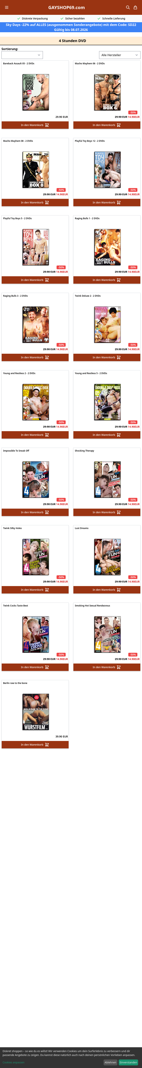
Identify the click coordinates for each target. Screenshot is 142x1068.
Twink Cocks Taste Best (15, 605)
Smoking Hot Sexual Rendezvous (92, 605)
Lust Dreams (81, 528)
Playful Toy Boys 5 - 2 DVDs (17, 218)
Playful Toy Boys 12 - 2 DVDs (90, 141)
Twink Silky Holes (12, 528)
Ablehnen (110, 1062)
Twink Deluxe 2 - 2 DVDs (88, 295)
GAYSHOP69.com (66, 7)
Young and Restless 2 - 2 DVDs (19, 373)
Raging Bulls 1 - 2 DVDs (87, 218)
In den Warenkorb (35, 125)
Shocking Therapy (84, 450)
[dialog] (71, 1057)
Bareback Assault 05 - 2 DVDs (18, 63)
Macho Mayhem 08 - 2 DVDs (18, 141)
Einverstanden (128, 1062)
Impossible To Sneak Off (16, 450)
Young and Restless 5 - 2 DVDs (91, 373)
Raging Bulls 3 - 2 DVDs (15, 295)
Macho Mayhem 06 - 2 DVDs (90, 63)
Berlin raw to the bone (15, 683)
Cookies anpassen (13, 1062)
